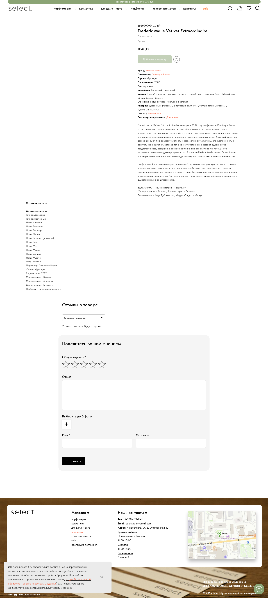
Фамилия (142, 435)
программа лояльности (84, 544)
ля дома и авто (81, 527)
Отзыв (66, 377)
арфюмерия (80, 519)
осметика (78, 523)
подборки (77, 532)
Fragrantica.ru (154, 113)
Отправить (73, 461)
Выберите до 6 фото (77, 416)
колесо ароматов (81, 536)
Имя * (66, 435)
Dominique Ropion (160, 74)
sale (73, 540)
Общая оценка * (74, 357)
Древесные (172, 117)
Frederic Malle (153, 70)
